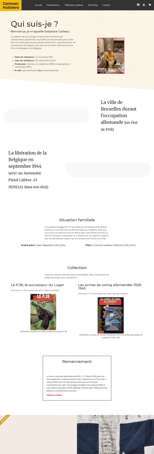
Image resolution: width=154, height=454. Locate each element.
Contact (106, 5)
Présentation (53, 5)
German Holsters (11, 5)
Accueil (38, 5)
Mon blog (92, 5)
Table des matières (73, 5)
